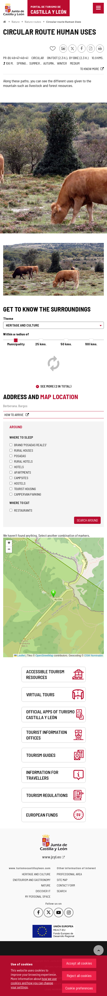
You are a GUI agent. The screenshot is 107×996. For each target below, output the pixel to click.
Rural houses (21, 450)
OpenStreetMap (44, 655)
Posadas (17, 456)
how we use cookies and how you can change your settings (34, 983)
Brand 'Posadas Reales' (28, 445)
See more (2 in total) (55, 386)
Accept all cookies (79, 963)
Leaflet (19, 655)
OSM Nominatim (93, 655)
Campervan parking (25, 494)
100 (91, 344)
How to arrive (14, 415)
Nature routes (33, 21)
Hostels (17, 483)
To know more (89, 69)
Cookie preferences (79, 988)
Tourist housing (22, 489)
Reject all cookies (79, 975)
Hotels (16, 467)
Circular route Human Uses (63, 21)
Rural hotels (21, 461)
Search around (87, 520)
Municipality (15, 344)
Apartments (20, 472)
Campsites (18, 478)
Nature (16, 21)
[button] (9, 543)
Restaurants (20, 510)
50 (66, 344)
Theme (8, 318)
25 (40, 344)
